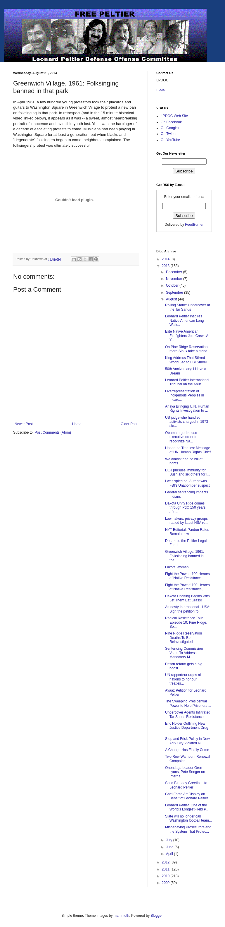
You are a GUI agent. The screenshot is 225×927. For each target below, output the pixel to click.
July (169, 840)
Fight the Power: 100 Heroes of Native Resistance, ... (187, 576)
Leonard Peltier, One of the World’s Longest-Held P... (187, 807)
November (174, 279)
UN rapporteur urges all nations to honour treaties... (183, 679)
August (172, 299)
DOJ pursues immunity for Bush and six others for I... (187, 472)
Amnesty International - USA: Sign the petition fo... (187, 609)
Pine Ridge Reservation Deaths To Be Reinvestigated (183, 637)
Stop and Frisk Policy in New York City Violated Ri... (187, 741)
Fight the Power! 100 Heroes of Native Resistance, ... (187, 587)
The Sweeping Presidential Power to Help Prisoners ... (188, 703)
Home (77, 424)
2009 (166, 883)
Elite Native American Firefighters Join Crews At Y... (187, 335)
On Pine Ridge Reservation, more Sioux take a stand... (187, 349)
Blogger (157, 916)
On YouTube (170, 140)
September (175, 292)
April (170, 854)
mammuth (121, 916)
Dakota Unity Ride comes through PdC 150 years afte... (185, 507)
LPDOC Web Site (174, 116)
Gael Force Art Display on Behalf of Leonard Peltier (186, 796)
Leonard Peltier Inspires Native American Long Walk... (184, 320)
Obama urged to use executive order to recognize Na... (181, 437)
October (172, 285)
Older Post (129, 424)
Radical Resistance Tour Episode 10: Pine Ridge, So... (186, 622)
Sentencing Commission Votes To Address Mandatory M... (184, 652)
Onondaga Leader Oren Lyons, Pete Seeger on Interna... (185, 772)
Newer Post (24, 424)
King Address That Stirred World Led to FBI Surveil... (187, 360)
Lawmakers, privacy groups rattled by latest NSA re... (186, 520)
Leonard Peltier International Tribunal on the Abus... (187, 382)
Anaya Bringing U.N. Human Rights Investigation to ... (187, 408)
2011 (166, 869)
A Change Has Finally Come (187, 750)
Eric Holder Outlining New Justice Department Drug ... (186, 727)
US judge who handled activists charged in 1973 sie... (186, 421)
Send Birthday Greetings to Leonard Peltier (186, 785)
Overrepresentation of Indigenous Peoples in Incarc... (184, 395)
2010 (166, 876)
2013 (166, 266)
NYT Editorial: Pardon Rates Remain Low (187, 532)
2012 (166, 862)
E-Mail (161, 90)
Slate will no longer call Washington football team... (188, 818)
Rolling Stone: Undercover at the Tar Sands (187, 307)
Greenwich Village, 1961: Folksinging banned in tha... (184, 556)
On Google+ (170, 128)
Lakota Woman (177, 567)
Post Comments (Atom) (52, 432)
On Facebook (171, 122)
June (170, 847)
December (174, 272)
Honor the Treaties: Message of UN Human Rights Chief (188, 450)
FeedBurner (194, 225)
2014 (166, 259)
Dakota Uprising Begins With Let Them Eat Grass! (187, 598)
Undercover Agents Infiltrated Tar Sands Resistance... (187, 714)
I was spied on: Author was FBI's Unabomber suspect (187, 483)
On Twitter (168, 134)
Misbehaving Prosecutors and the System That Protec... (188, 829)
